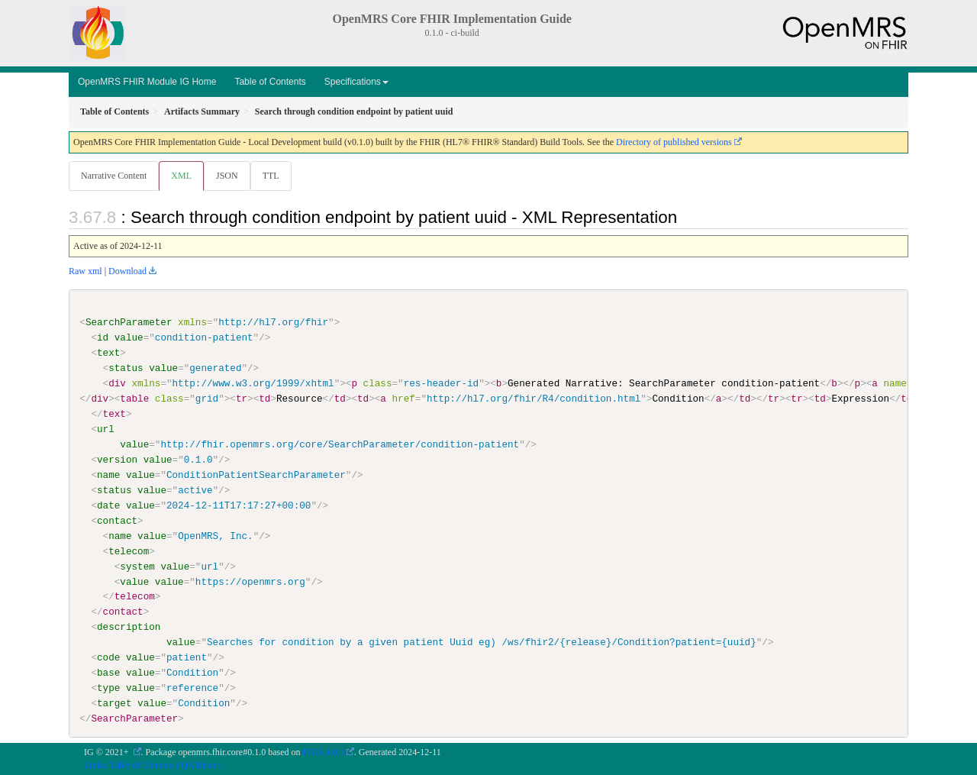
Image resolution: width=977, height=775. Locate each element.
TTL (275, 175)
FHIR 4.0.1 (323, 753)
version (117, 460)
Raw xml (85, 271)
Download (127, 271)
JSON (230, 175)
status (125, 369)
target (114, 704)
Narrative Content (114, 175)
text (108, 353)
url (105, 430)
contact (117, 521)
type (108, 689)
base (108, 673)
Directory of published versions (674, 142)
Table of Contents (269, 81)
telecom (128, 551)
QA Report (201, 765)
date (108, 506)
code (108, 658)
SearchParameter (129, 323)
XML (183, 175)
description (128, 628)
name (108, 476)
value (128, 338)
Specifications (356, 81)
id (102, 338)
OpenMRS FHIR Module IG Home (147, 81)
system (137, 566)
